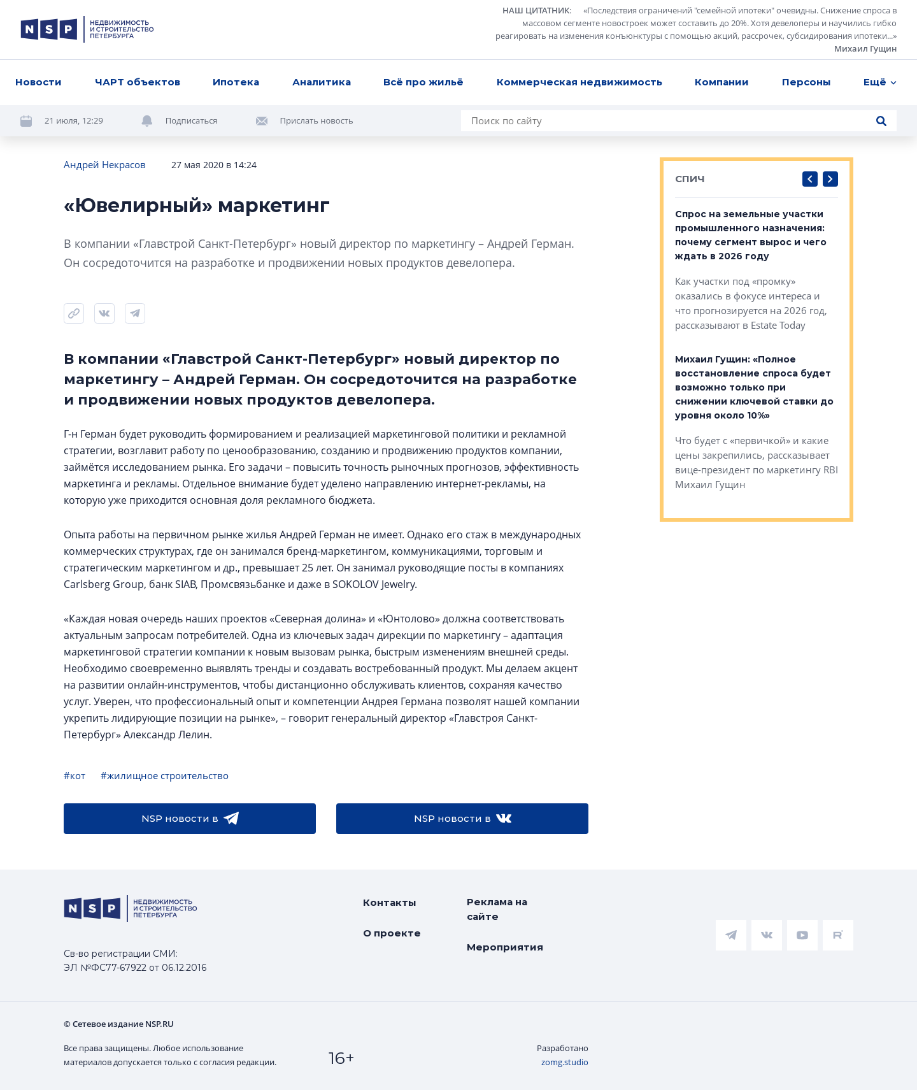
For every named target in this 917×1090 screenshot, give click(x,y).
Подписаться (192, 120)
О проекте (392, 933)
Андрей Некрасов (105, 164)
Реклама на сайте (497, 909)
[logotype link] (87, 29)
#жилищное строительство (165, 775)
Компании (722, 82)
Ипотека (236, 82)
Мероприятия (505, 947)
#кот (74, 775)
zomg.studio (564, 1062)
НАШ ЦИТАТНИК (535, 10)
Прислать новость (316, 120)
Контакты (389, 902)
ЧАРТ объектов (137, 82)
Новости (38, 82)
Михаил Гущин (865, 48)
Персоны (806, 82)
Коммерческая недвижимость (579, 82)
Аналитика (321, 82)
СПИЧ (690, 179)
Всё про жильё (423, 82)
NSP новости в (190, 818)
